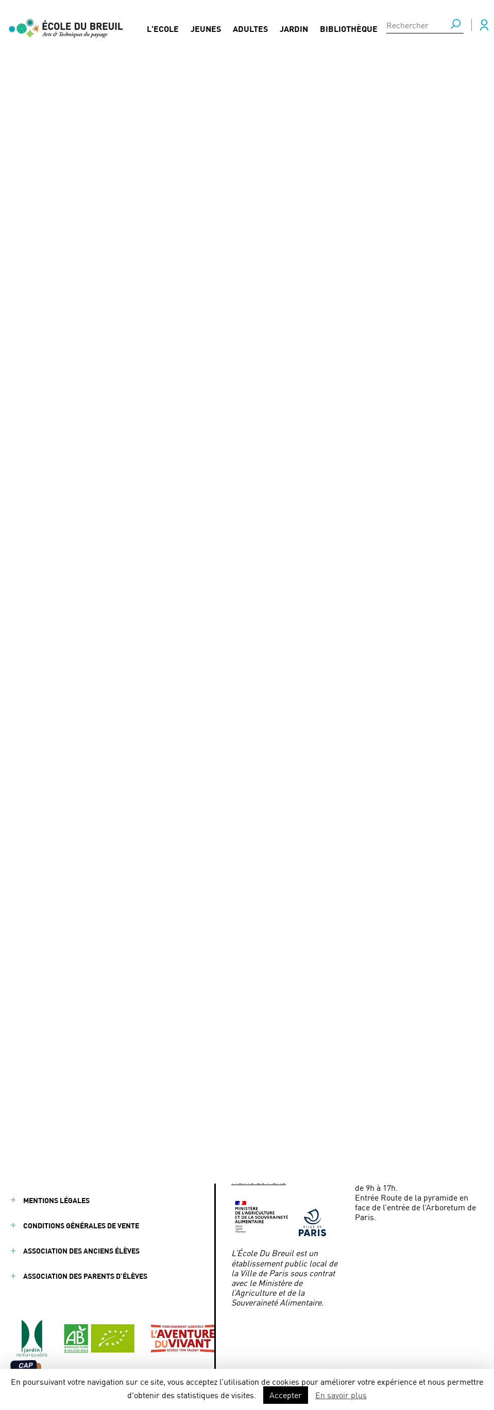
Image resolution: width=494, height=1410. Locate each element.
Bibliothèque (349, 26)
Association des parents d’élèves (85, 1276)
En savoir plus (341, 1395)
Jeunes (206, 26)
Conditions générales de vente (81, 1225)
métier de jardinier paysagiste (159, 457)
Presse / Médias (187, 1124)
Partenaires (113, 1099)
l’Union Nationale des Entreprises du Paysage (140, 361)
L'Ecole (163, 26)
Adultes (250, 26)
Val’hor (245, 361)
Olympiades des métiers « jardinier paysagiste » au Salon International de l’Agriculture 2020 (250, 75)
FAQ (165, 1099)
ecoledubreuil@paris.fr (294, 1165)
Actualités (46, 75)
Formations (111, 1149)
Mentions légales (56, 1200)
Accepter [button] (285, 1395)
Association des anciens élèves (81, 1250)
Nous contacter (189, 1149)
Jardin (294, 26)
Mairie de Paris (258, 1181)
